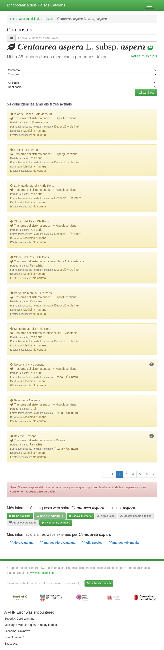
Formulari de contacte (99, 583)
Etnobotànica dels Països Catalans (36, 5)
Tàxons (48, 18)
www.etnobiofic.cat (42, 572)
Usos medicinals (29, 18)
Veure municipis (144, 56)
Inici (12, 18)
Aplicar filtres (146, 92)
